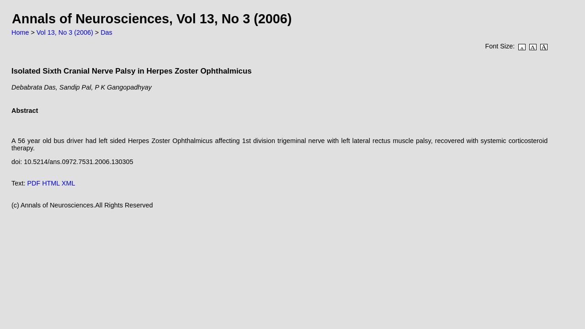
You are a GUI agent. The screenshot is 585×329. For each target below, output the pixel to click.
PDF (33, 183)
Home (20, 32)
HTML (51, 183)
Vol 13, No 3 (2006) (65, 32)
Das (106, 32)
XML (68, 183)
